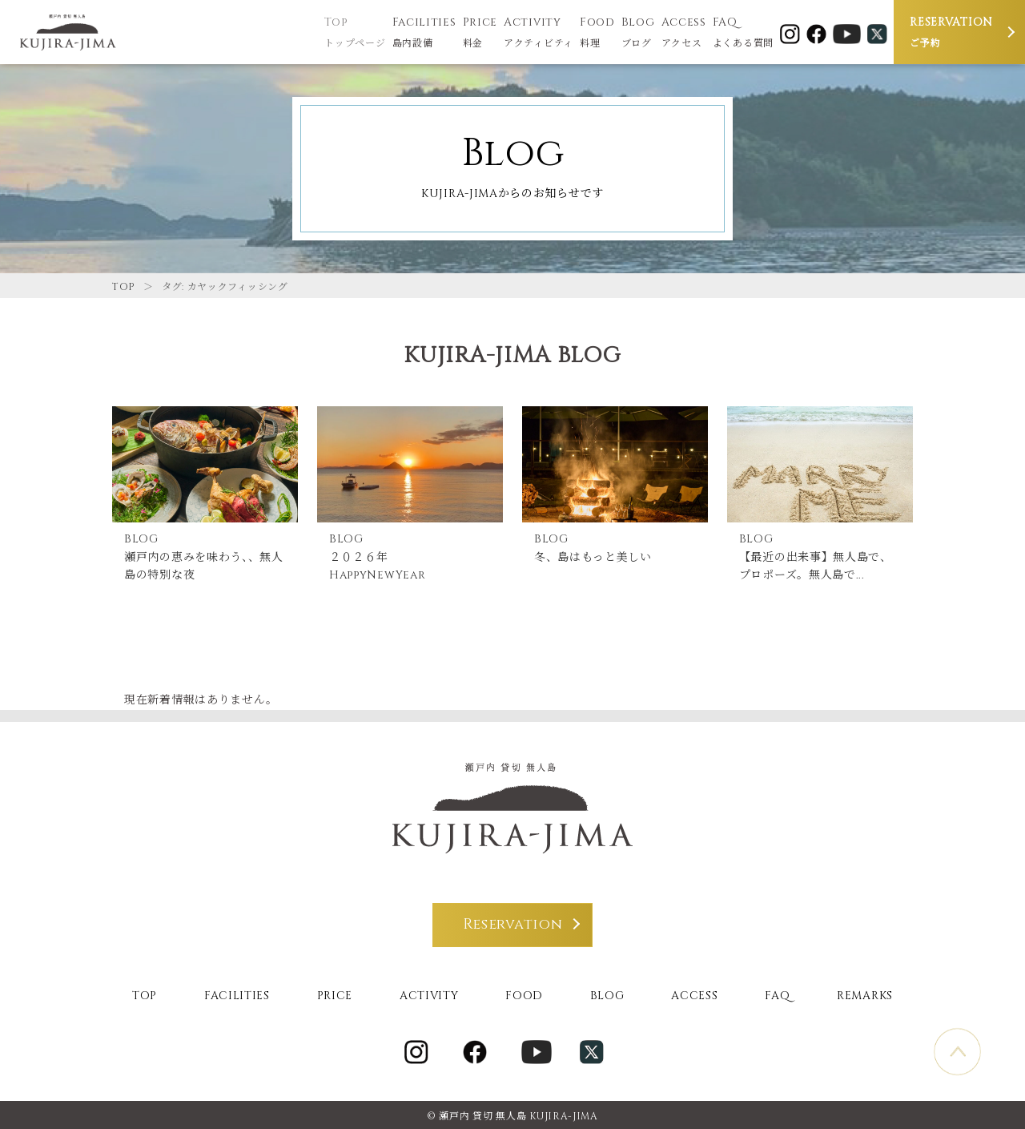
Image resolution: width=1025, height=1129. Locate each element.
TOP (123, 286)
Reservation (513, 921)
